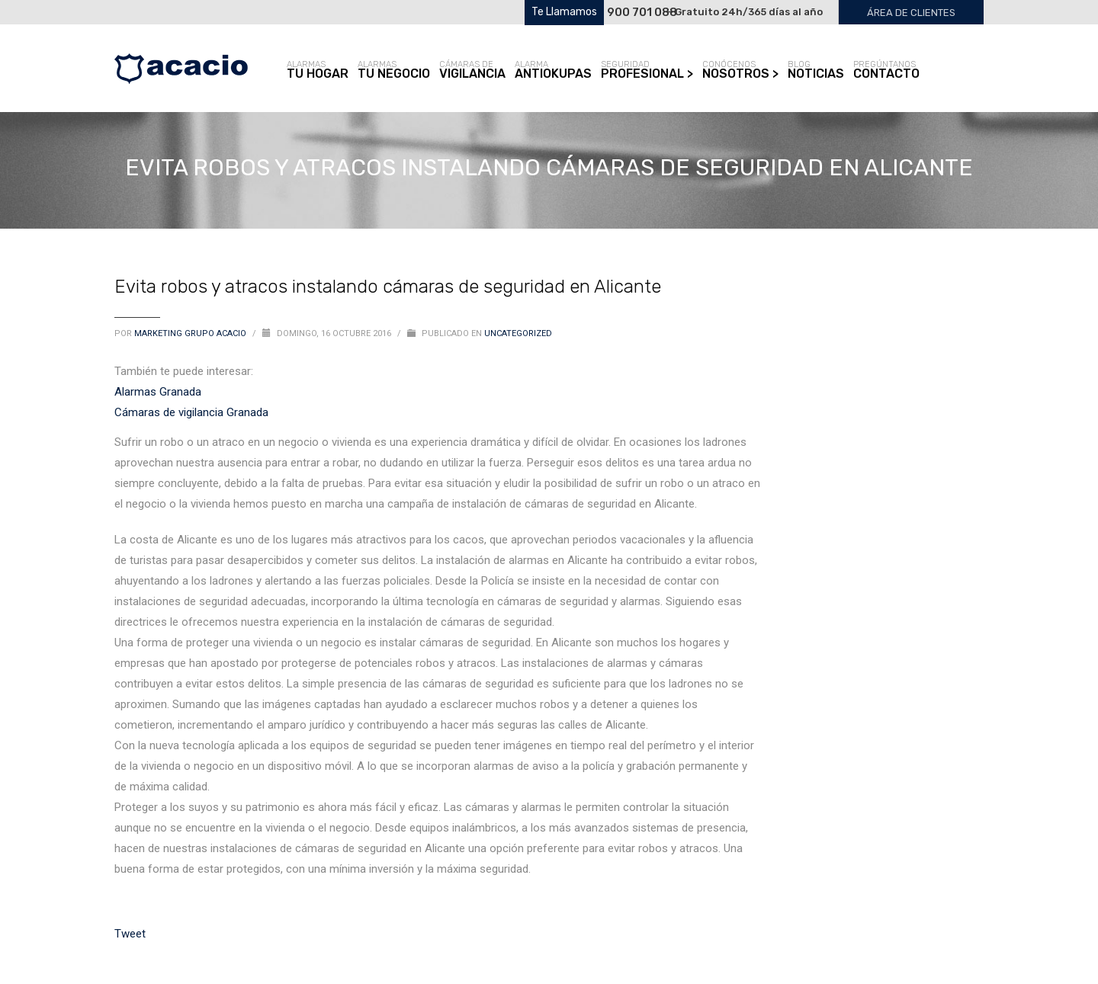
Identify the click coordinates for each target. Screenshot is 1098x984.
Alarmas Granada (157, 392)
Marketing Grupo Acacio (191, 333)
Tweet (130, 934)
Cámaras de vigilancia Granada (191, 412)
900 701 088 (642, 12)
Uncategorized (518, 333)
